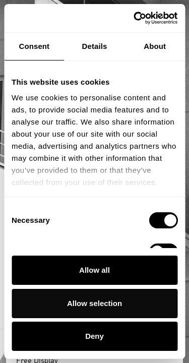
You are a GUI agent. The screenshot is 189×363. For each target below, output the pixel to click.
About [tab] (155, 46)
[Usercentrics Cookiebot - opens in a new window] (134, 18)
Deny (94, 336)
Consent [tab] (34, 46)
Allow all (94, 270)
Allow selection (94, 303)
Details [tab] (94, 46)
